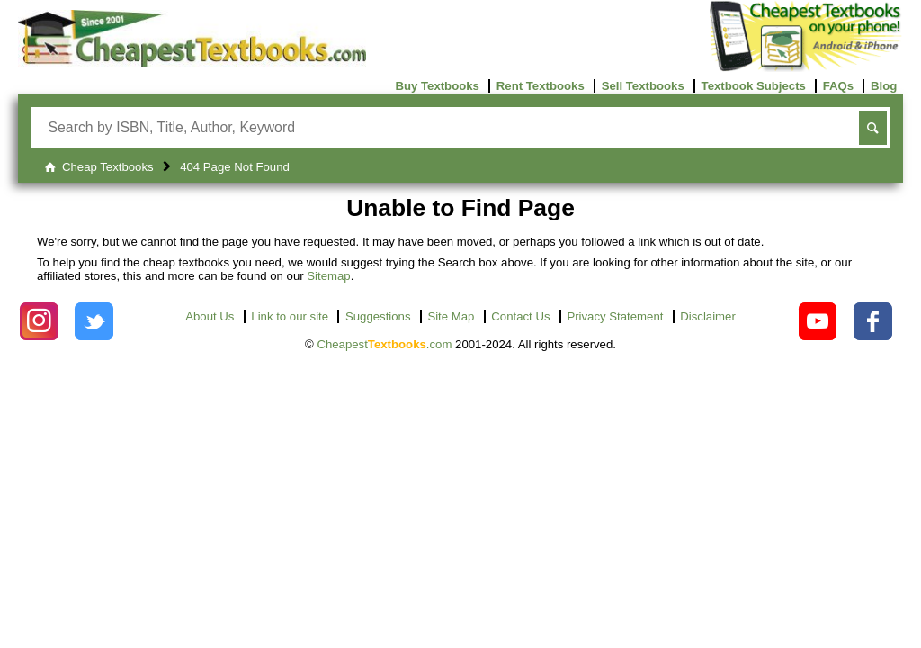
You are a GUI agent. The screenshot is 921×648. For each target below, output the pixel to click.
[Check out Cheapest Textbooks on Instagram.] (39, 321)
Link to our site (289, 316)
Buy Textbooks (437, 86)
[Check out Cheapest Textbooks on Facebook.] (873, 321)
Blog (884, 86)
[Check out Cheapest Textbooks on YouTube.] (818, 321)
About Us (209, 316)
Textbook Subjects (754, 86)
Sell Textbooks (643, 86)
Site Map (450, 316)
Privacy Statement (615, 316)
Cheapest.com (384, 344)
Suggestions (378, 316)
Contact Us (520, 316)
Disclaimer (708, 316)
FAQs (838, 86)
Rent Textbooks (540, 86)
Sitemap (328, 276)
